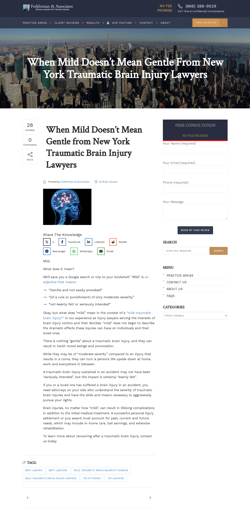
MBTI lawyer (33, 470)
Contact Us (177, 282)
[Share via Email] (106, 251)
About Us (175, 289)
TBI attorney (92, 478)
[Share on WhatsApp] (82, 251)
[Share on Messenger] (55, 251)
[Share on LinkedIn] (96, 242)
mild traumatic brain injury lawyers (50, 478)
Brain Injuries (110, 181)
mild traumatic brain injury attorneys (101, 470)
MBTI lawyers (58, 470)
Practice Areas (180, 275)
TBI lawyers (115, 478)
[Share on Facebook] (71, 242)
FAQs (171, 296)
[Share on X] (50, 242)
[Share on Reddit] (119, 242)
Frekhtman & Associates (75, 181)
